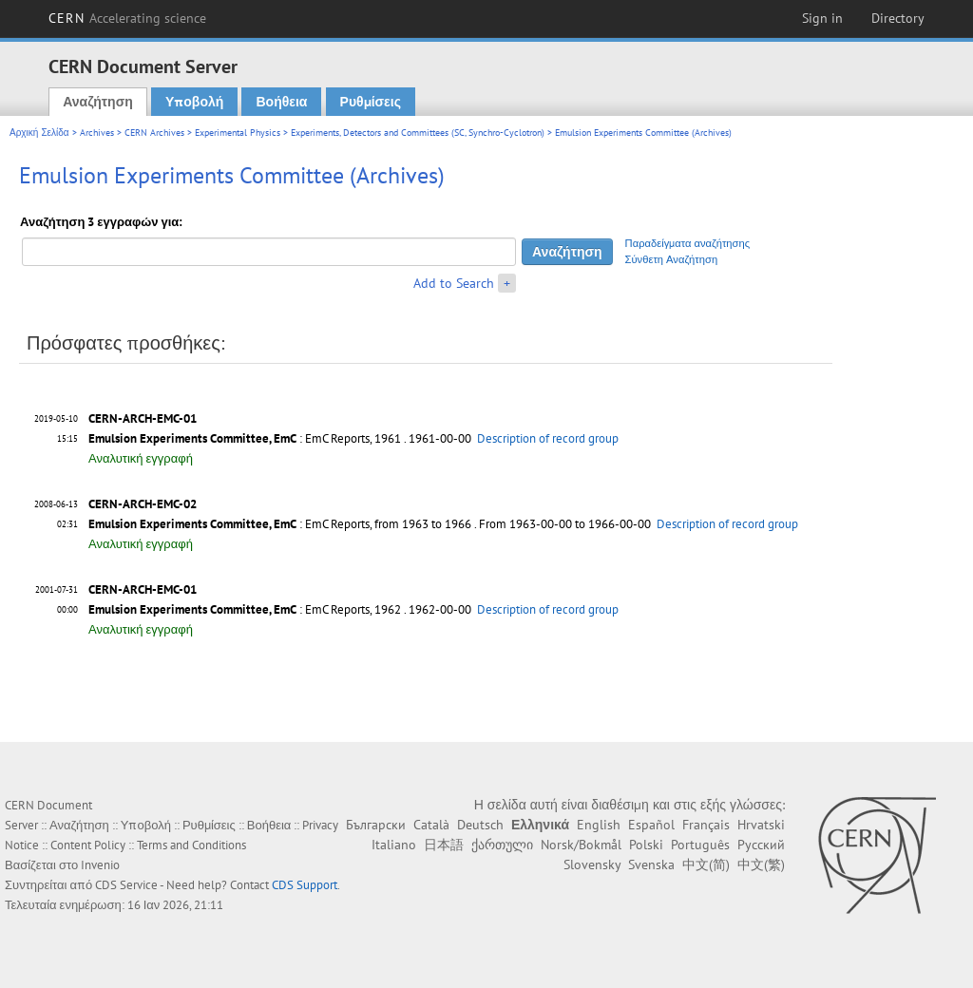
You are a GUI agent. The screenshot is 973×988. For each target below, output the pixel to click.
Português (700, 844)
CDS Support (304, 885)
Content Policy (87, 845)
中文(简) (706, 864)
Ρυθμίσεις (370, 101)
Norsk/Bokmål (581, 844)
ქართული (502, 844)
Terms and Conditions (191, 845)
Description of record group (548, 438)
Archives (97, 132)
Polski (646, 844)
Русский (761, 844)
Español (651, 824)
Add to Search (453, 283)
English (598, 824)
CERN (127, 18)
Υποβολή (194, 101)
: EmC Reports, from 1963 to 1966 (279, 524)
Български (376, 824)
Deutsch (480, 824)
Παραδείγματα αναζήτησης (688, 243)
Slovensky (591, 864)
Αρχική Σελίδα (39, 132)
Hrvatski (761, 824)
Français (706, 824)
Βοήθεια (281, 101)
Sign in (822, 18)
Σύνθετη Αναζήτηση (671, 259)
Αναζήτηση (98, 101)
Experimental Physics (237, 132)
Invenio (100, 865)
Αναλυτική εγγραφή (140, 458)
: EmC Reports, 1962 (244, 609)
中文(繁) (761, 864)
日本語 (444, 844)
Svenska (651, 864)
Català (431, 824)
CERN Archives (154, 132)
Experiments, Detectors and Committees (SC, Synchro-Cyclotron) (417, 132)
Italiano (394, 844)
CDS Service (126, 885)
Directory (898, 18)
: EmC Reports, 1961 (244, 438)
